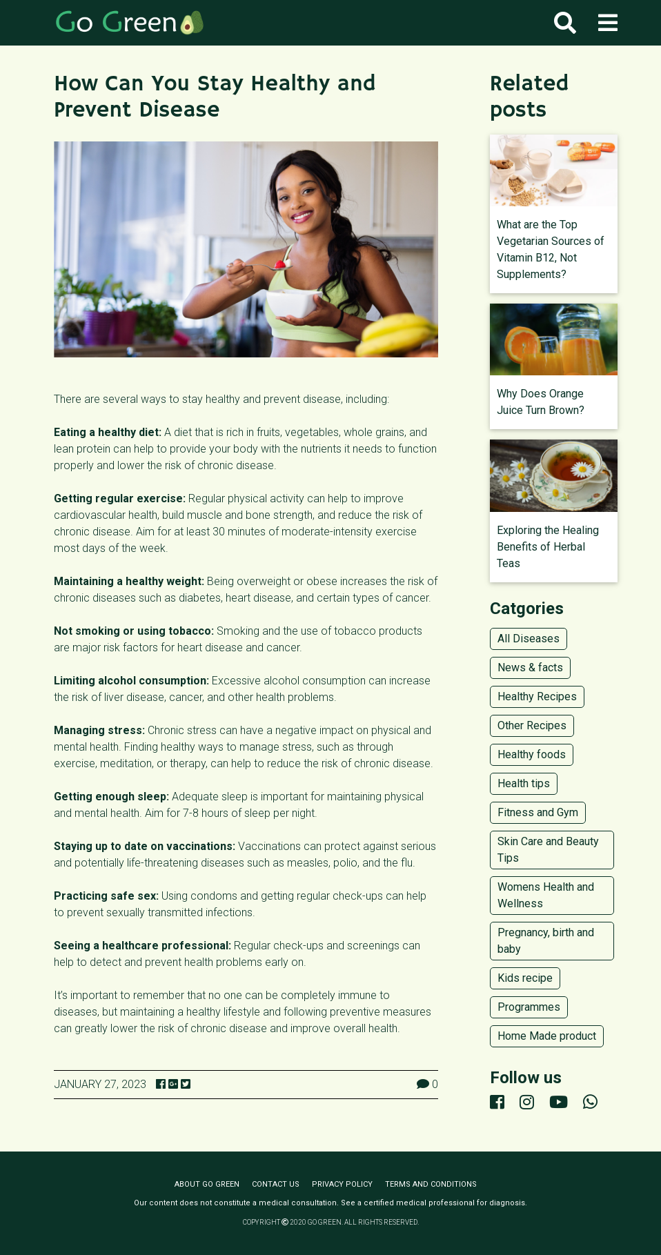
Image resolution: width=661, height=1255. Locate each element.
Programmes (528, 1007)
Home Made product (546, 1035)
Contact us (275, 1184)
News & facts (530, 667)
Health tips (523, 783)
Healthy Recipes (537, 696)
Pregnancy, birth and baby (545, 941)
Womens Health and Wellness (545, 895)
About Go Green (207, 1184)
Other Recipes (531, 725)
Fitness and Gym (537, 812)
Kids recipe (525, 978)
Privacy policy (342, 1184)
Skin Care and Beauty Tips (548, 849)
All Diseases (528, 638)
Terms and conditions (431, 1184)
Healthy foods (531, 754)
